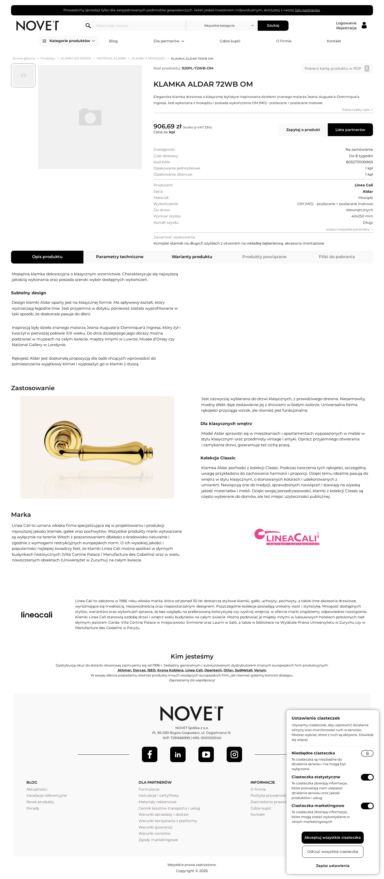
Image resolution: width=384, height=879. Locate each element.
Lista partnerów (350, 129)
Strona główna (24, 58)
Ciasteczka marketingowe (318, 805)
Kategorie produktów (72, 41)
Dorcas (139, 670)
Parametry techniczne (119, 256)
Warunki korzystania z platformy (168, 821)
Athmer (124, 670)
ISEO (151, 670)
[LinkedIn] (178, 754)
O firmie (283, 41)
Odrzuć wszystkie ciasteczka (332, 851)
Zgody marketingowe (158, 839)
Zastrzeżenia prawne (269, 802)
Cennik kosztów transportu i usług (169, 808)
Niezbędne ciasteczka (313, 753)
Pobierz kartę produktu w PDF (333, 68)
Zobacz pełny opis (356, 110)
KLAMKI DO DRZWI (76, 58)
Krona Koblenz (170, 670)
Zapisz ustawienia (333, 865)
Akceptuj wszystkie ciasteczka (332, 837)
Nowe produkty (40, 802)
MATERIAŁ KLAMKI (111, 58)
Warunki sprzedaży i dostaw (164, 814)
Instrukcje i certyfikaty (159, 795)
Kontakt (334, 41)
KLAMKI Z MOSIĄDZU (149, 58)
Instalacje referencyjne (46, 795)
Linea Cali (194, 670)
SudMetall (243, 670)
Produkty (48, 58)
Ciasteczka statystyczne (316, 776)
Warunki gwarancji (155, 827)
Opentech (213, 670)
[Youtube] (206, 754)
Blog (113, 41)
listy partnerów (307, 10)
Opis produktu (47, 256)
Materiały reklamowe (157, 802)
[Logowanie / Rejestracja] (351, 26)
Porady (32, 808)
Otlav (228, 670)
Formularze (149, 789)
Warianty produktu (192, 256)
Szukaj (273, 25)
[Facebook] (149, 754)
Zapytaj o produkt (303, 129)
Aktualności (36, 789)
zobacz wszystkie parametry (348, 229)
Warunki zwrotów (154, 833)
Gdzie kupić (230, 41)
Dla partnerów (168, 41)
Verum (260, 670)
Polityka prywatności (269, 795)
